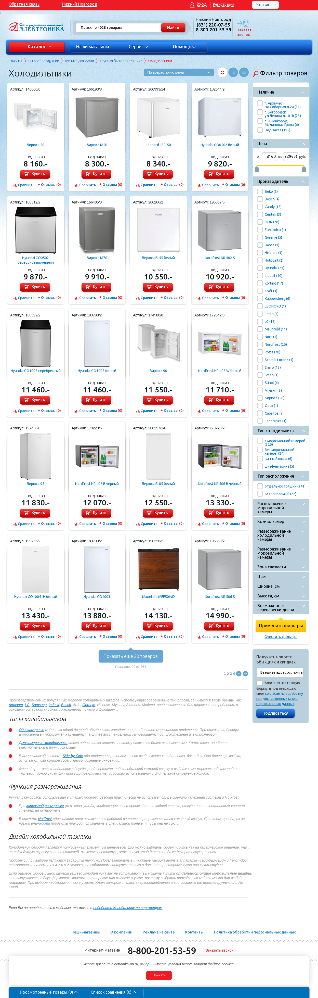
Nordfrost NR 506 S (220, 597)
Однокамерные (31, 730)
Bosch (66, 705)
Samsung (39, 705)
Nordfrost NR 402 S (220, 258)
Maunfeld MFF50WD (158, 597)
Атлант (16, 705)
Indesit (54, 705)
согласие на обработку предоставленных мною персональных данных (279, 699)
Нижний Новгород (79, 4)
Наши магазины (92, 46)
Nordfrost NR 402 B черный (97, 484)
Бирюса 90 (158, 371)
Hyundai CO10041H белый (35, 597)
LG (27, 705)
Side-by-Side (73, 756)
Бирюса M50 (97, 145)
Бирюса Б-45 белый (158, 258)
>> (245, 673)
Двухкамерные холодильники (43, 743)
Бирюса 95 (35, 484)
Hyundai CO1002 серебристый (36, 371)
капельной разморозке (45, 806)
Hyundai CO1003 (97, 597)
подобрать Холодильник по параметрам (127, 908)
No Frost (45, 819)
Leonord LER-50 (158, 145)
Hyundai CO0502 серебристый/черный (36, 260)
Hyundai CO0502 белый (220, 145)
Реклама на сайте (158, 932)
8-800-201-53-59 (162, 950)
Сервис (138, 46)
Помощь (184, 46)
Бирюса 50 (35, 145)
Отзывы (51, 184)
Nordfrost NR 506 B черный (220, 484)
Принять (159, 975)
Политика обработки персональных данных (255, 932)
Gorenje (88, 705)
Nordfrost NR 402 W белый (219, 371)
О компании (121, 932)
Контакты (194, 932)
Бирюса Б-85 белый (158, 484)
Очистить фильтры (280, 637)
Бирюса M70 (97, 258)
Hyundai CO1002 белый (97, 371)
